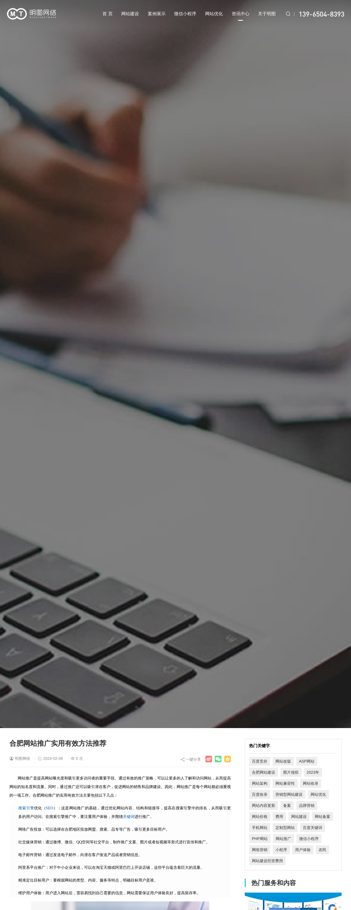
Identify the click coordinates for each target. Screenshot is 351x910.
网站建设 (130, 13)
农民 (322, 850)
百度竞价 (259, 761)
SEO (49, 808)
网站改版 (283, 761)
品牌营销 (306, 805)
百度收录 (259, 794)
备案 (287, 805)
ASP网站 (306, 761)
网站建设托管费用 (267, 861)
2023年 (313, 772)
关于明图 (267, 13)
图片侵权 (291, 772)
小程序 (281, 850)
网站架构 (259, 783)
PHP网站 (260, 838)
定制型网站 (285, 827)
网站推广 (283, 838)
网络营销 (259, 850)
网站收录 (310, 783)
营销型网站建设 (289, 794)
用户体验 (303, 850)
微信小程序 (185, 13)
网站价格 (259, 816)
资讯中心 (240, 16)
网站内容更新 (263, 805)
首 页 (107, 13)
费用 (279, 816)
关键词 (129, 817)
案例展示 (157, 13)
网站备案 (322, 816)
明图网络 (22, 758)
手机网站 (259, 827)
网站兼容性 (285, 783)
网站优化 (214, 13)
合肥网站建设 (263, 772)
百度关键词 (312, 827)
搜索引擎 (26, 808)
